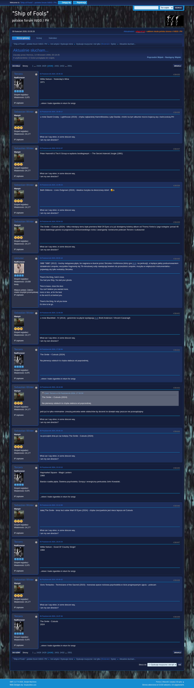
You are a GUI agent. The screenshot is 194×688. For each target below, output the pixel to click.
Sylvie (113, 44)
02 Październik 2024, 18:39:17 (51, 112)
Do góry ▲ (180, 682)
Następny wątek (173, 57)
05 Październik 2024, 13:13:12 (51, 467)
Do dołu (16, 66)
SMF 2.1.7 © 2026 (16, 682)
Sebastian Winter (24, 111)
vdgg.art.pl (140, 31)
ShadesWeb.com (30, 685)
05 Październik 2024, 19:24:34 (51, 542)
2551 (69, 66)
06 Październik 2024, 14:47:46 (51, 616)
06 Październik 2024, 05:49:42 (51, 579)
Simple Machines (30, 682)
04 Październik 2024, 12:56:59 (51, 313)
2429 (44, 66)
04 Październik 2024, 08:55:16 (51, 258)
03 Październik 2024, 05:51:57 (51, 148)
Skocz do (142, 665)
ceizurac (19, 258)
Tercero (18, 73)
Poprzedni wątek (155, 57)
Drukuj (177, 66)
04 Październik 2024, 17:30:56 (51, 349)
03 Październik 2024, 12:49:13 (51, 185)
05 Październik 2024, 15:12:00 (51, 505)
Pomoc (158, 682)
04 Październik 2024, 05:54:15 (51, 221)
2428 (38, 66)
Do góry (16, 653)
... (35, 66)
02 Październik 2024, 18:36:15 (51, 74)
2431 (56, 66)
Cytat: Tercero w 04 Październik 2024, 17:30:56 (63, 393)
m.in (134, 263)
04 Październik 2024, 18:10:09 (51, 387)
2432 (62, 66)
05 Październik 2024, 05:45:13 (51, 431)
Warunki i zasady (169, 682)
